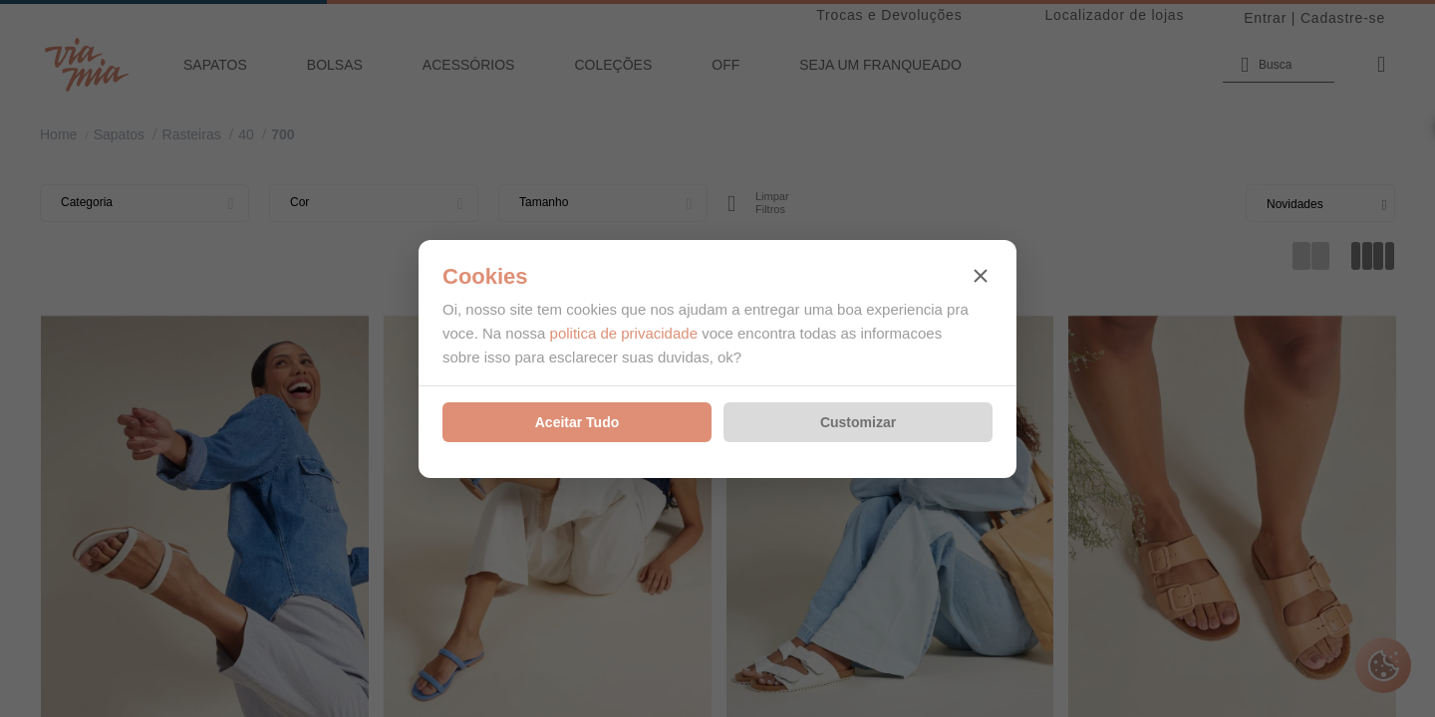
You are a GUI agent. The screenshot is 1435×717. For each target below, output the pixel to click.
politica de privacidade (624, 333)
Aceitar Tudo (577, 422)
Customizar (858, 422)
